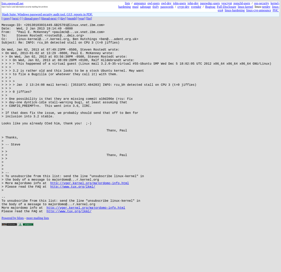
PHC (276, 10)
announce (140, 3)
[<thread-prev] (31, 18)
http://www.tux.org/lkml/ (72, 223)
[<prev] (6, 18)
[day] (63, 18)
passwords (166, 6)
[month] (72, 18)
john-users (179, 3)
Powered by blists (13, 260)
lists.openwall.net (12, 3)
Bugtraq (210, 6)
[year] (81, 18)
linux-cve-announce (258, 10)
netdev (266, 6)
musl (135, 6)
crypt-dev (183, 6)
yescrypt (226, 3)
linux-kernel (245, 6)
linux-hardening (235, 10)
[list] (89, 18)
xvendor (196, 6)
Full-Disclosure (226, 6)
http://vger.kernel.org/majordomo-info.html (89, 219)
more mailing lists (37, 260)
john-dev (193, 3)
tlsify (155, 6)
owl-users (154, 3)
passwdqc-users (210, 3)
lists (127, 3)
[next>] (16, 18)
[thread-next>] (50, 18)
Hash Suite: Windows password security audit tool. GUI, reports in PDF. (47, 14)
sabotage (145, 6)
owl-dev (166, 3)
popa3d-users (241, 3)
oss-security (261, 3)
